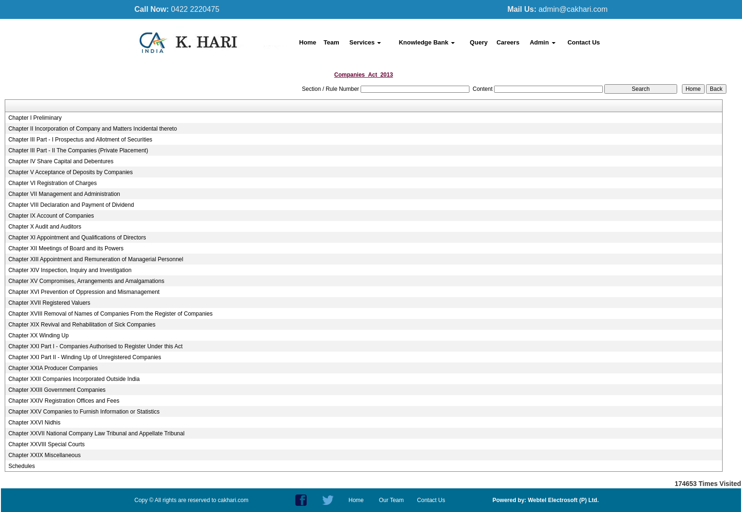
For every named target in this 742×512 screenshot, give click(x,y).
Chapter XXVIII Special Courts (47, 444)
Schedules (22, 466)
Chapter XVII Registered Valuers (49, 303)
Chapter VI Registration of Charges (53, 183)
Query (479, 42)
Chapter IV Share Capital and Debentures (61, 161)
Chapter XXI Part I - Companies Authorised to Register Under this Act (96, 346)
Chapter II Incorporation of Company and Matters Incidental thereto (93, 128)
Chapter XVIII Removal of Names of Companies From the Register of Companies (111, 313)
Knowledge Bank (427, 42)
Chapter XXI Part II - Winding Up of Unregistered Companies (85, 357)
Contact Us (583, 42)
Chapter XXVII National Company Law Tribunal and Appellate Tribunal (97, 433)
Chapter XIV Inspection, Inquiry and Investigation (70, 270)
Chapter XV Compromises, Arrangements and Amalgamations (87, 281)
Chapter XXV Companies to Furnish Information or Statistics (84, 411)
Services (365, 42)
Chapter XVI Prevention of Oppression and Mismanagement (84, 292)
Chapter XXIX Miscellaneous (45, 455)
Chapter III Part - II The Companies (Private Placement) (78, 150)
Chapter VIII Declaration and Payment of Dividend (71, 205)
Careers (507, 42)
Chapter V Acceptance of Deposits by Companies (71, 172)
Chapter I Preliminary (35, 118)
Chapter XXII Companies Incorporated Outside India (74, 379)
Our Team (391, 500)
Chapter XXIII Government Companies (57, 390)
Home (307, 42)
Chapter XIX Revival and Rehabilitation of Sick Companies (82, 324)
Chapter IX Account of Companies (51, 215)
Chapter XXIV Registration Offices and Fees (64, 400)
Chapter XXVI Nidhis (35, 422)
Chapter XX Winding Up (39, 335)
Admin (542, 42)
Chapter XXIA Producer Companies (53, 368)
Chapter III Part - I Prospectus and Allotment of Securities (80, 139)
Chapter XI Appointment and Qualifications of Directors (77, 237)
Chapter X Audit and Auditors (45, 226)
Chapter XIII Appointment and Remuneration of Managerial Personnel (96, 259)
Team (331, 42)
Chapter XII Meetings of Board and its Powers (66, 248)
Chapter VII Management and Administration (64, 194)
